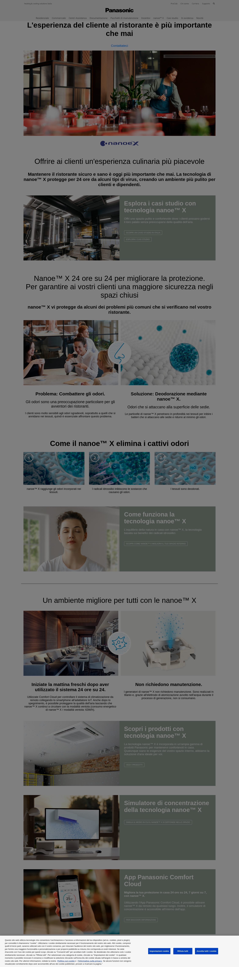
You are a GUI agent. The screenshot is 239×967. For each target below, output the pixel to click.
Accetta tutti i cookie (206, 951)
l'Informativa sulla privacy (90, 961)
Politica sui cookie (66, 961)
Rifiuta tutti (182, 951)
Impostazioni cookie (159, 951)
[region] (119, 951)
